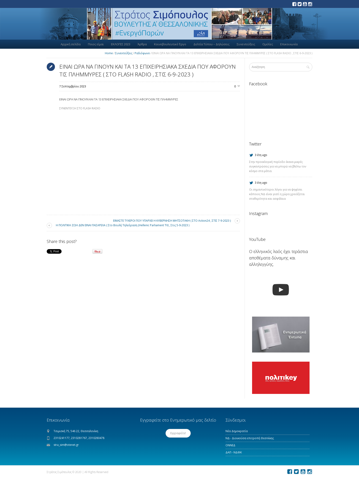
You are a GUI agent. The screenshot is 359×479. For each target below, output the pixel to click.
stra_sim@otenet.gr (66, 445)
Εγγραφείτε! (178, 433)
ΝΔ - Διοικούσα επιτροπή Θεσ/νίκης (250, 438)
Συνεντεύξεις (123, 53)
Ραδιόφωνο (142, 53)
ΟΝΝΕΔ (230, 445)
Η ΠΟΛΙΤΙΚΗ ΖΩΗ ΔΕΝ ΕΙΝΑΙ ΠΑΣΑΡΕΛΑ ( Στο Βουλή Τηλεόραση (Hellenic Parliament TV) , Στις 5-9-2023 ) (122, 225)
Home (109, 53)
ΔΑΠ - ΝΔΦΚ (234, 452)
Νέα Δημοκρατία (237, 431)
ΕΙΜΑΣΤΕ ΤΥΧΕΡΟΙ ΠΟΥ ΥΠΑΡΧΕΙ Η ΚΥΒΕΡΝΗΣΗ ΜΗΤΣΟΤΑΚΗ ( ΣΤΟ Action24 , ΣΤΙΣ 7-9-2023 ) (172, 221)
